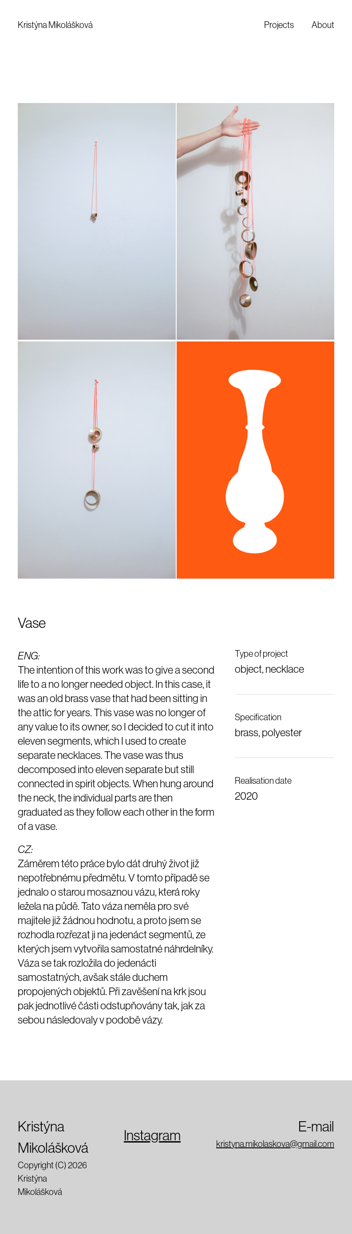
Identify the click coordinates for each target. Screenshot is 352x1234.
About (323, 25)
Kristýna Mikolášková (55, 25)
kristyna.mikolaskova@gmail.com (275, 1144)
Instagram (152, 1135)
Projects (279, 25)
